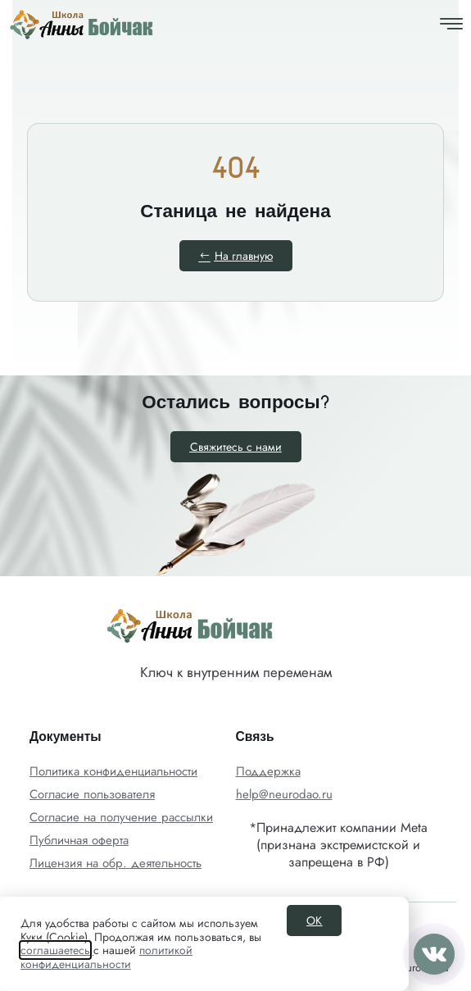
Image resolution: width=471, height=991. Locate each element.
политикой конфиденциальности (106, 957)
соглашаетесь (55, 950)
